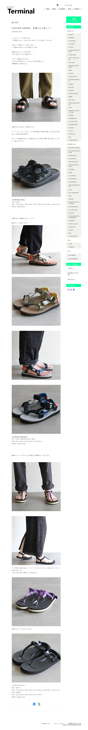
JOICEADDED (73, 180)
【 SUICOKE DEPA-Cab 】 (20, 434)
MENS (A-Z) (72, 30)
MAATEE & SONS (74, 93)
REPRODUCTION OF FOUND (74, 111)
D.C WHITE (73, 43)
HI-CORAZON (73, 159)
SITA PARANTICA (74, 207)
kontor (72, 87)
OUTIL (71, 107)
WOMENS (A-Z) (73, 143)
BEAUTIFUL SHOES (74, 148)
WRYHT (72, 231)
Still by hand (74, 121)
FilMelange (73, 54)
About (54, 9)
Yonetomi (73, 133)
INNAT (71, 69)
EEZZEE (72, 46)
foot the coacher (74, 58)
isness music (74, 76)
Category (62, 9)
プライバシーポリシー (59, 720)
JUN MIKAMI (73, 176)
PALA (71, 197)
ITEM (70, 241)
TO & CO (72, 130)
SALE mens (73, 255)
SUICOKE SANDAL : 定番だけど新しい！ (32, 28)
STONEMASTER (74, 124)
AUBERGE (73, 37)
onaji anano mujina (74, 103)
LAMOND (72, 90)
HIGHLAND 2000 (74, 162)
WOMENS (72, 248)
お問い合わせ (72, 279)
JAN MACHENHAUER (74, 80)
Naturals (73, 99)
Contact (77, 9)
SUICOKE (72, 127)
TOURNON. (73, 221)
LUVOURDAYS (74, 183)
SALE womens (74, 259)
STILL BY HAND (74, 211)
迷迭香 (71, 96)
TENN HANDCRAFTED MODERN (74, 217)
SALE (70, 252)
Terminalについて (46, 720)
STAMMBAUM (73, 118)
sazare (72, 114)
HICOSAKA (73, 62)
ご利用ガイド (72, 268)
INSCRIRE (72, 170)
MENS (71, 245)
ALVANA (72, 34)
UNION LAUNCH (74, 224)
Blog (69, 9)
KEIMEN (72, 83)
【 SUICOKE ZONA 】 (18, 198)
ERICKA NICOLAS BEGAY (75, 50)
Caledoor (73, 40)
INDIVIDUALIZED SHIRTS (74, 66)
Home (47, 9)
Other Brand (74, 139)
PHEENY (72, 200)
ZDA (71, 136)
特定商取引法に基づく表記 (74, 274)
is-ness (72, 73)
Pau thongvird (74, 193)
